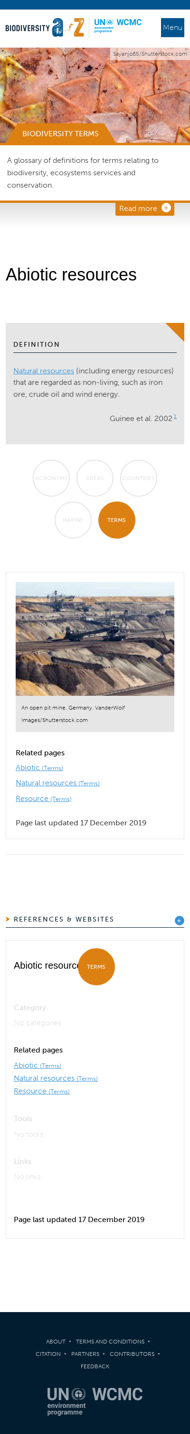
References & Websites (64, 919)
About (56, 1341)
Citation (48, 1354)
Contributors (132, 1354)
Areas (95, 478)
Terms (116, 520)
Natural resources (43, 370)
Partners (85, 1354)
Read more (138, 208)
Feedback (95, 1366)
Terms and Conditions (110, 1341)
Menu (172, 27)
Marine (73, 520)
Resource (44, 798)
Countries (138, 478)
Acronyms (51, 478)
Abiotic (39, 767)
